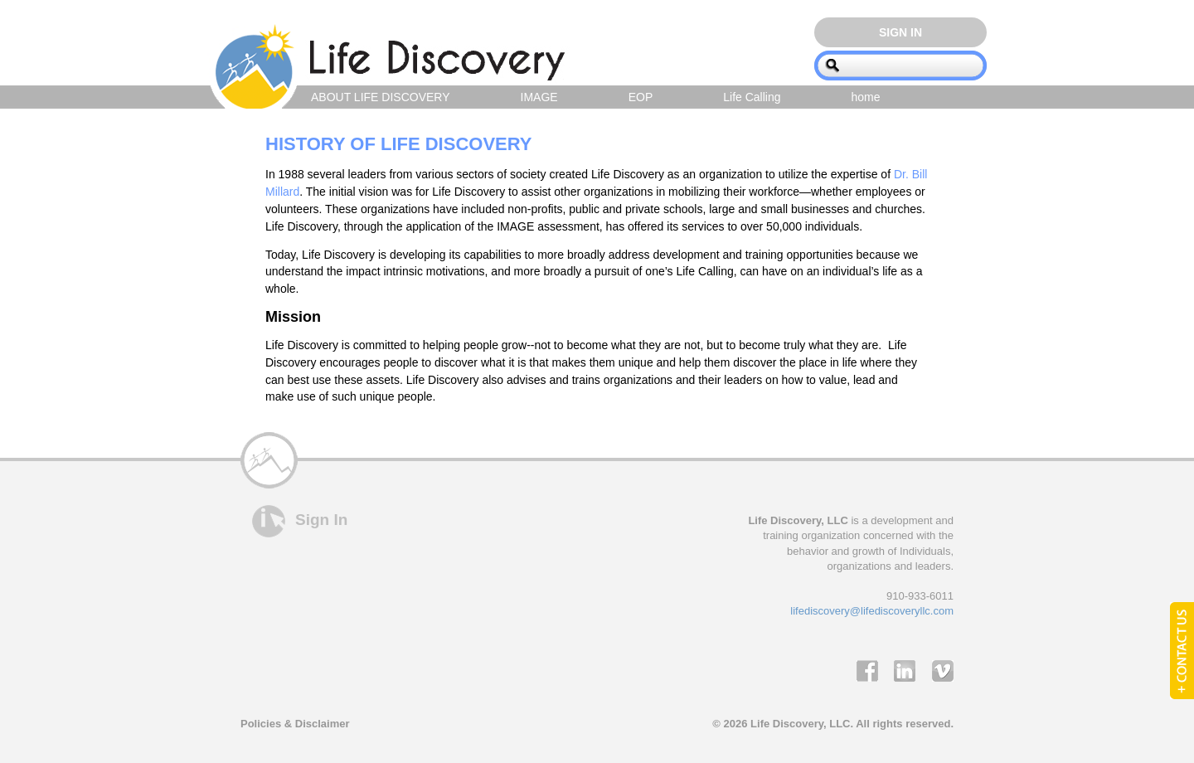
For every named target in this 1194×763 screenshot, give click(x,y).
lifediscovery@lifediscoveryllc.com (872, 611)
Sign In (900, 32)
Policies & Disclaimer (295, 723)
